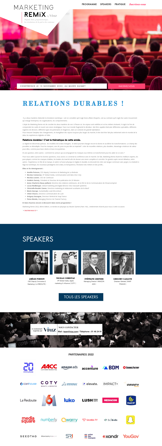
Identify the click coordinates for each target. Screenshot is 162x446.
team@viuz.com (70, 331)
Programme (89, 4)
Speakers (105, 4)
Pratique (120, 4)
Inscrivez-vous (137, 4)
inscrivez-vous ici (30, 210)
